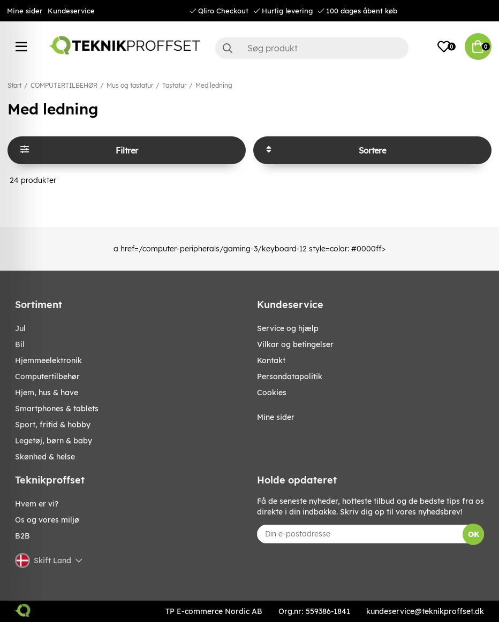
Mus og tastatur (130, 85)
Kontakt (271, 360)
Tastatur (174, 85)
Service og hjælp (288, 328)
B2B (22, 536)
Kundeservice (71, 10)
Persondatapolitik (289, 376)
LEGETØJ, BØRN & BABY (53, 441)
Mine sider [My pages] (275, 417)
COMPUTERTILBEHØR (64, 85)
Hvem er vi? (36, 504)
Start (14, 85)
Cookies (271, 392)
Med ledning (213, 85)
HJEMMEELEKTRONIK (48, 360)
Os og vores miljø (47, 520)
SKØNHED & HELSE (45, 457)
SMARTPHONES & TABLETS (57, 408)
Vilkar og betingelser (295, 344)
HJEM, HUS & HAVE (46, 392)
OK (473, 534)
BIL (20, 344)
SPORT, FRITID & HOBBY (52, 424)
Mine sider (24, 10)
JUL (20, 328)
